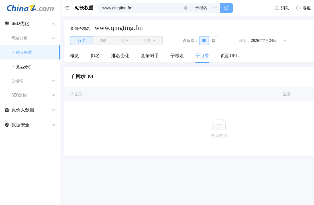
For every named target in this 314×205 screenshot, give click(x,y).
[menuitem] (74, 56)
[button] (185, 8)
